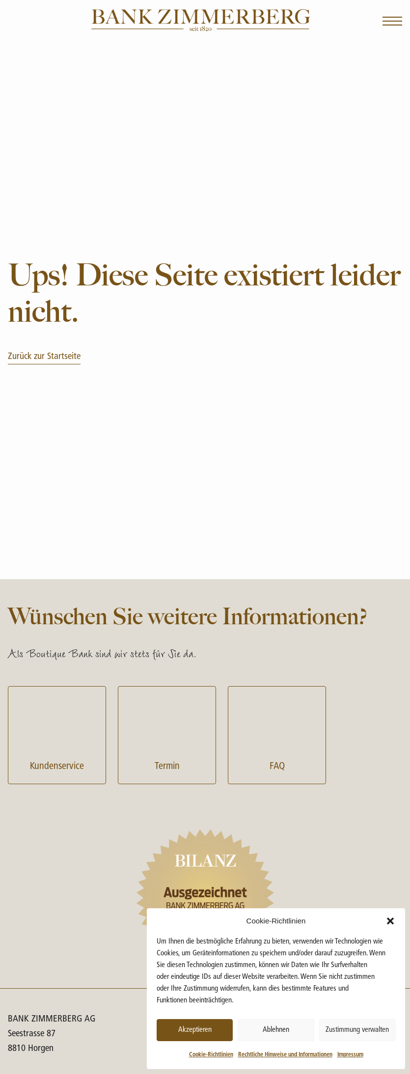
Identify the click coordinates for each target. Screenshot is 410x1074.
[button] (390, 921)
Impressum (350, 1055)
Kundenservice (57, 733)
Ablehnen (276, 1030)
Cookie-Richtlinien (211, 1055)
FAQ (277, 733)
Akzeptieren (195, 1030)
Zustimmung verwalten (357, 1030)
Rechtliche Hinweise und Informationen (285, 1055)
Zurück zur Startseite (44, 356)
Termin (167, 733)
